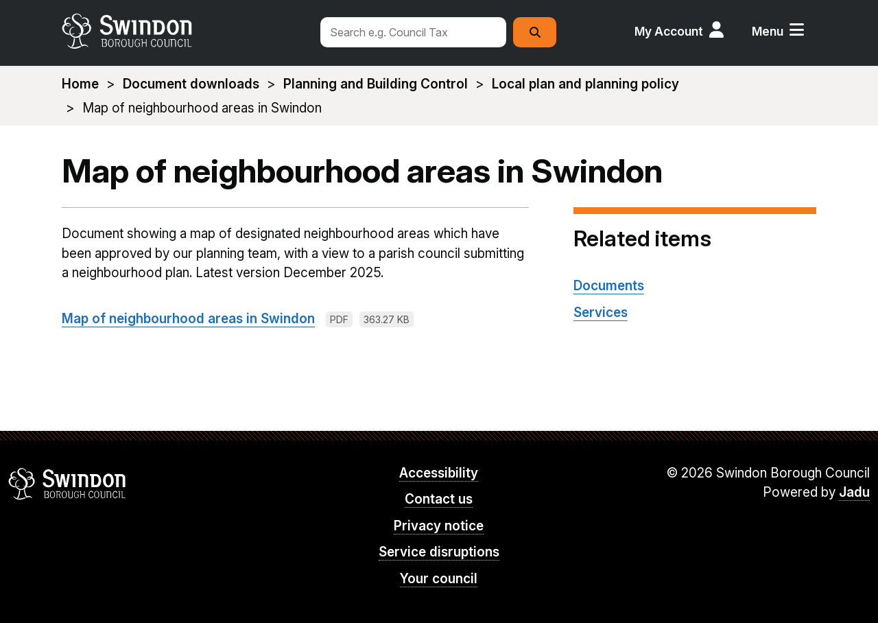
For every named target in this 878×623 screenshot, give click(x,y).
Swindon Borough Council (67, 484)
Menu (767, 31)
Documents (608, 286)
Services (600, 312)
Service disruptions (439, 552)
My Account (668, 31)
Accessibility (438, 473)
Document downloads (191, 84)
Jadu (854, 492)
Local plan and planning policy (585, 84)
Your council (438, 579)
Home (80, 84)
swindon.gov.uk (183, 31)
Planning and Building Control (375, 84)
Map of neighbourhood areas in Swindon (188, 319)
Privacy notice (439, 526)
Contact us (439, 499)
